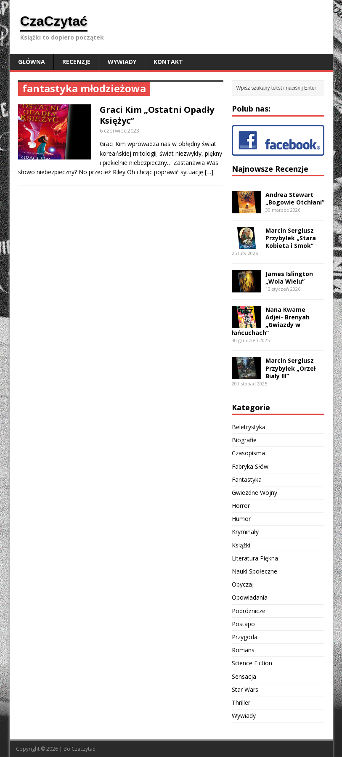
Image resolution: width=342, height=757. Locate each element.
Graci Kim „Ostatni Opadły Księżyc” (157, 115)
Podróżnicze (248, 611)
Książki (241, 545)
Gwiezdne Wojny (254, 493)
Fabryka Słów (250, 466)
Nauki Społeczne (254, 571)
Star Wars (245, 689)
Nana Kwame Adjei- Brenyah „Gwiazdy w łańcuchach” (271, 321)
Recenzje (76, 62)
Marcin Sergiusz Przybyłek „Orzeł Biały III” (290, 368)
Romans (243, 650)
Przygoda (244, 637)
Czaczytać (83, 748)
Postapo (243, 624)
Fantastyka (247, 479)
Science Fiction (252, 663)
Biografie (244, 440)
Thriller (241, 703)
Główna (31, 62)
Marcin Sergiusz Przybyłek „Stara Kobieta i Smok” (290, 238)
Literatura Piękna (255, 558)
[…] (209, 172)
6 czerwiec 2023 (119, 130)
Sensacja (244, 676)
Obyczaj (243, 584)
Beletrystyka (248, 427)
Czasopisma (248, 453)
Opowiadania (250, 597)
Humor (241, 519)
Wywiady (122, 62)
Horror (241, 506)
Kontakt (168, 62)
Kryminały (245, 532)
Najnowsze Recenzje (270, 169)
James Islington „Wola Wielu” (289, 277)
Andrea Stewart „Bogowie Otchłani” (294, 198)
